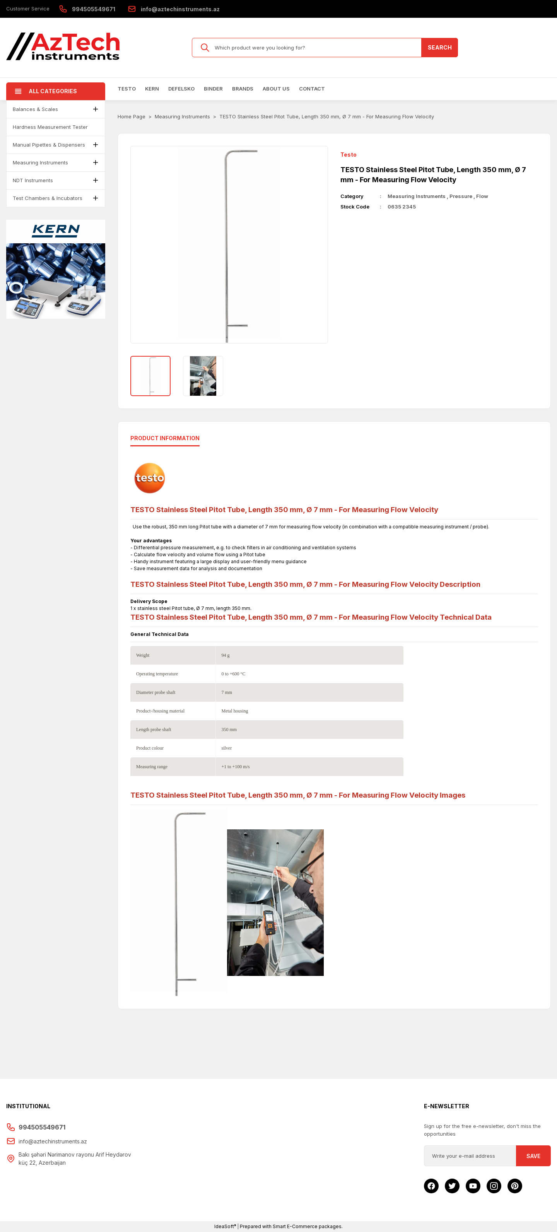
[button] (95, 109)
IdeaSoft (225, 1226)
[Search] (325, 47)
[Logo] (63, 47)
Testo (127, 88)
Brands (242, 88)
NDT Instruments (33, 180)
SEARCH (440, 47)
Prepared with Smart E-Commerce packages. (291, 1226)
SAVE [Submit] (533, 1156)
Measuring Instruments (40, 162)
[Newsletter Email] (487, 1155)
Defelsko (181, 88)
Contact (312, 88)
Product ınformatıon (165, 438)
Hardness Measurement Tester (50, 127)
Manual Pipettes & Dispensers (49, 145)
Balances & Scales (35, 109)
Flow (482, 196)
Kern (152, 88)
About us (276, 88)
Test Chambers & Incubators (47, 198)
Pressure (460, 196)
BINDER (213, 88)
